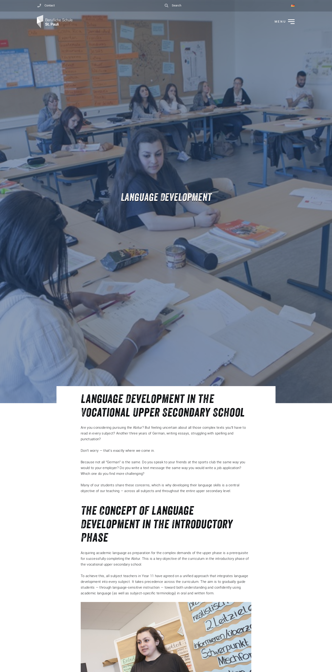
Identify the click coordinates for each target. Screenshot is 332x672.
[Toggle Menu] (281, 22)
